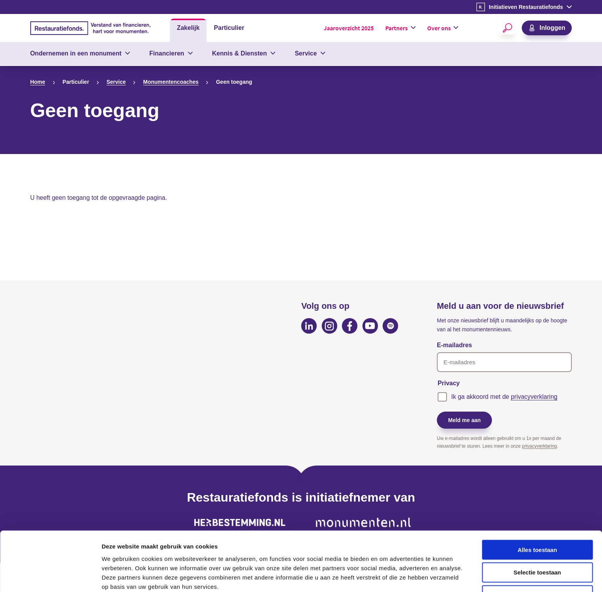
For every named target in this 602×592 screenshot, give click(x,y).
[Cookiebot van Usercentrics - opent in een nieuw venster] (50, 577)
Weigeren (537, 560)
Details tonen (418, 576)
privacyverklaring (534, 396)
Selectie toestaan (537, 537)
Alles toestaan (537, 514)
